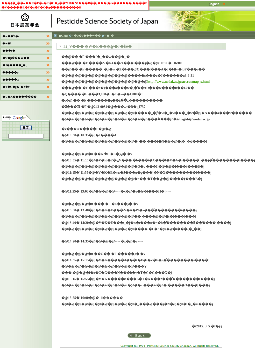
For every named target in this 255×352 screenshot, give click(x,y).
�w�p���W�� (87, 35)
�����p (10, 72)
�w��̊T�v (11, 36)
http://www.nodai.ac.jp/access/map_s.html (178, 81)
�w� (6, 43)
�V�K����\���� (19, 96)
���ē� (8, 50)
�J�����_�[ (14, 65)
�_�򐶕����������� (110, 35)
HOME (63, 35)
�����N (10, 79)
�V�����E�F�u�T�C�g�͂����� (35, 7)
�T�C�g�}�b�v (15, 87)
